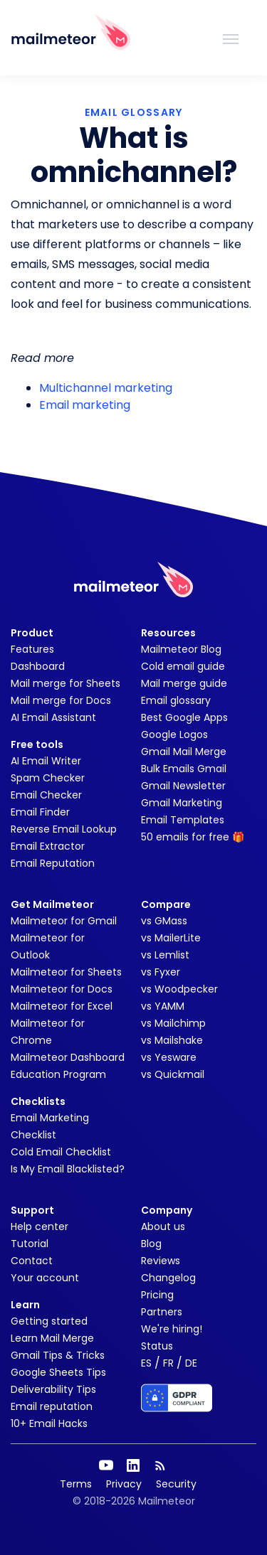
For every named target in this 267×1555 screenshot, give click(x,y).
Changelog (168, 1278)
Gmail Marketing (181, 803)
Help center (39, 1226)
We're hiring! (171, 1329)
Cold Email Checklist (61, 1152)
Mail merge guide (184, 683)
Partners (161, 1312)
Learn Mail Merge (52, 1338)
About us (163, 1226)
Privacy (124, 1484)
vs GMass (164, 921)
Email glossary (176, 700)
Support (32, 1210)
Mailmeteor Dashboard (68, 1057)
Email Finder (40, 812)
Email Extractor (48, 846)
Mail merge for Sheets (65, 683)
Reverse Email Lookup (64, 829)
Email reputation (52, 1406)
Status (157, 1346)
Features (32, 649)
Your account (45, 1278)
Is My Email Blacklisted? (68, 1169)
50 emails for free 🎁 (192, 837)
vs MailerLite (171, 938)
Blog (151, 1243)
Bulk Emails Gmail (183, 769)
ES (146, 1363)
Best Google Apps (184, 717)
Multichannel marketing (105, 388)
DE (191, 1363)
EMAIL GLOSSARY (134, 112)
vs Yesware (169, 1057)
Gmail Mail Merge (183, 751)
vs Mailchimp (173, 1023)
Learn (25, 1305)
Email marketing (84, 405)
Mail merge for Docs (61, 700)
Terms (76, 1484)
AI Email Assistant (53, 717)
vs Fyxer (160, 972)
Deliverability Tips (53, 1389)
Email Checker (46, 795)
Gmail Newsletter (183, 786)
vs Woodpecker (179, 989)
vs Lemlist (165, 955)
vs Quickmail (172, 1074)
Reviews (160, 1261)
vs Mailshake (172, 1040)
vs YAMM (162, 1006)
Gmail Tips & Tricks (58, 1355)
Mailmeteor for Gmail (64, 921)
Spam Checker (48, 778)
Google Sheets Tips (58, 1372)
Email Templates (182, 820)
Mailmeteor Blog (181, 649)
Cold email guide (183, 666)
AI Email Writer (46, 761)
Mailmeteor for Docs (61, 989)
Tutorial (29, 1243)
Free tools (37, 744)
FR (168, 1363)
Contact (32, 1261)
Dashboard (38, 666)
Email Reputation (53, 863)
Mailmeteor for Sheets (66, 972)
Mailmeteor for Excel (61, 1006)
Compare (166, 904)
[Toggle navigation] (231, 38)
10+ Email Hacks (49, 1423)
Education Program (58, 1074)
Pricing (157, 1295)
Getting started (49, 1321)
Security (176, 1484)
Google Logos (174, 734)
